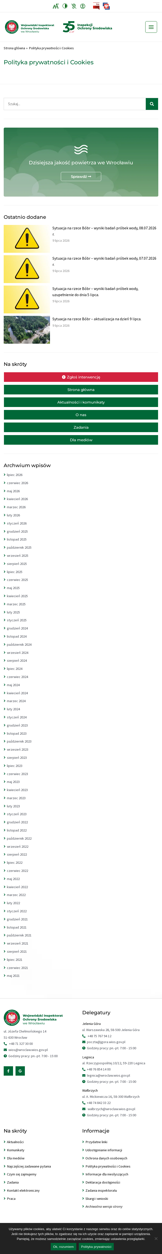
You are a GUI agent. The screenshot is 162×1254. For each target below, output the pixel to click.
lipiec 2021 (14, 964)
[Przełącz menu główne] (151, 29)
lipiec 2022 (14, 867)
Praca (11, 1203)
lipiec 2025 (14, 577)
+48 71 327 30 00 (21, 1048)
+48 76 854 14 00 (99, 1074)
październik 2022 (19, 843)
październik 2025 (19, 552)
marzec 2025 (16, 609)
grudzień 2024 (17, 633)
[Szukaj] (152, 109)
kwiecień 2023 (17, 795)
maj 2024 (13, 690)
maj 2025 (13, 593)
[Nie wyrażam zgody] (155, 1238)
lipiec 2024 (14, 673)
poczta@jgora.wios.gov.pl (106, 1047)
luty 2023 (13, 811)
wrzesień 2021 (17, 948)
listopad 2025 (17, 544)
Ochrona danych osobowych (106, 1163)
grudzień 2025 (17, 536)
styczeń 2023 (17, 819)
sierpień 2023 (17, 762)
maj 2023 (13, 786)
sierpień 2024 (17, 665)
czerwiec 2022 (17, 875)
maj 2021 (13, 980)
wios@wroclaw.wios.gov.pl (28, 1054)
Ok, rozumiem (63, 1247)
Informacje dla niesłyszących (106, 1179)
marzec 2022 (16, 900)
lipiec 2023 (14, 770)
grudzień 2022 (17, 827)
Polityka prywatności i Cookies (107, 1171)
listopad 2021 (17, 932)
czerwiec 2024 (17, 681)
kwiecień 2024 (17, 698)
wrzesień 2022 (17, 851)
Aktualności (15, 1147)
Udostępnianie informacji (103, 1155)
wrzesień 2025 (17, 560)
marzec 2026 (16, 512)
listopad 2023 (17, 738)
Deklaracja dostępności (102, 1187)
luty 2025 (13, 617)
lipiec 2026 (14, 479)
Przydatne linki (96, 1147)
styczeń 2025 (17, 625)
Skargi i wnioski (96, 1203)
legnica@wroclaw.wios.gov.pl (108, 1080)
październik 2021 (19, 940)
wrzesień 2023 (17, 754)
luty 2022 (13, 908)
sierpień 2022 (17, 859)
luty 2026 (13, 520)
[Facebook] (8, 1076)
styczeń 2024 (17, 722)
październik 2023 (19, 746)
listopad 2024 (17, 641)
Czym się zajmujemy (21, 1179)
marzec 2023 (16, 803)
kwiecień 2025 (17, 601)
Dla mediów (15, 1163)
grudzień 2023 (17, 730)
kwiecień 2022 (17, 892)
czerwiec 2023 (17, 779)
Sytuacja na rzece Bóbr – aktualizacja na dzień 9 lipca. (96, 323)
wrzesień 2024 (17, 657)
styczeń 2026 (17, 528)
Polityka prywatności (96, 1247)
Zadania (13, 1187)
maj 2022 (13, 883)
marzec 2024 (16, 706)
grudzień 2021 (17, 924)
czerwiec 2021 (17, 972)
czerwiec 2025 (17, 584)
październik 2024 (19, 649)
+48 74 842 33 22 (99, 1107)
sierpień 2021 (17, 956)
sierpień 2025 (17, 568)
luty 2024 (13, 714)
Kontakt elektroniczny (23, 1195)
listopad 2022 (17, 835)
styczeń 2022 (17, 916)
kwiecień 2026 (17, 504)
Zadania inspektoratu (101, 1195)
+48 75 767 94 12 (99, 1041)
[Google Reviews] (20, 1076)
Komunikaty (15, 1155)
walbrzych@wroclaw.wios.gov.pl (111, 1114)
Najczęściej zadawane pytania (29, 1171)
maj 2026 (13, 496)
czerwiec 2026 (17, 488)
